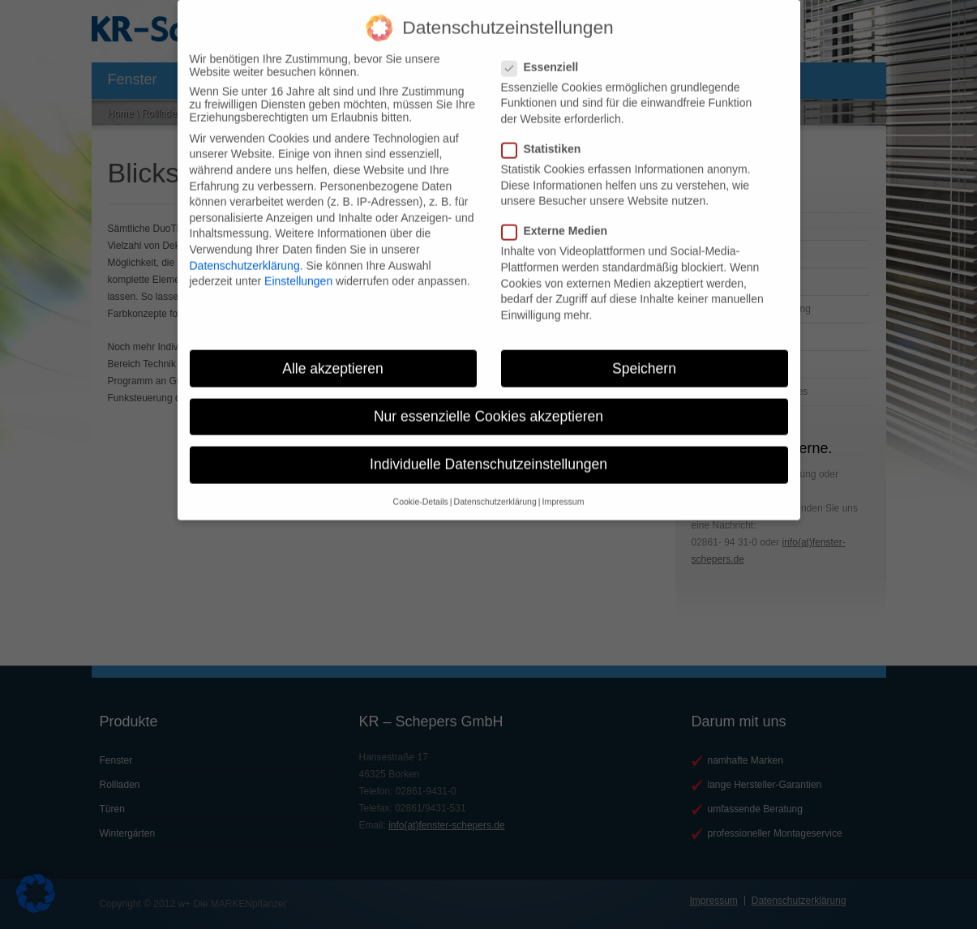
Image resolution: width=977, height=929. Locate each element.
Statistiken (548, 133)
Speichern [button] (644, 353)
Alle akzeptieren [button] (333, 353)
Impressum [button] (563, 487)
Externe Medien (561, 216)
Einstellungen (298, 266)
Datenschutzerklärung (245, 250)
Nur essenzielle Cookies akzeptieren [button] (488, 401)
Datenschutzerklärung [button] (495, 487)
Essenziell (547, 51)
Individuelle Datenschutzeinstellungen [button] (488, 449)
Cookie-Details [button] (420, 487)
